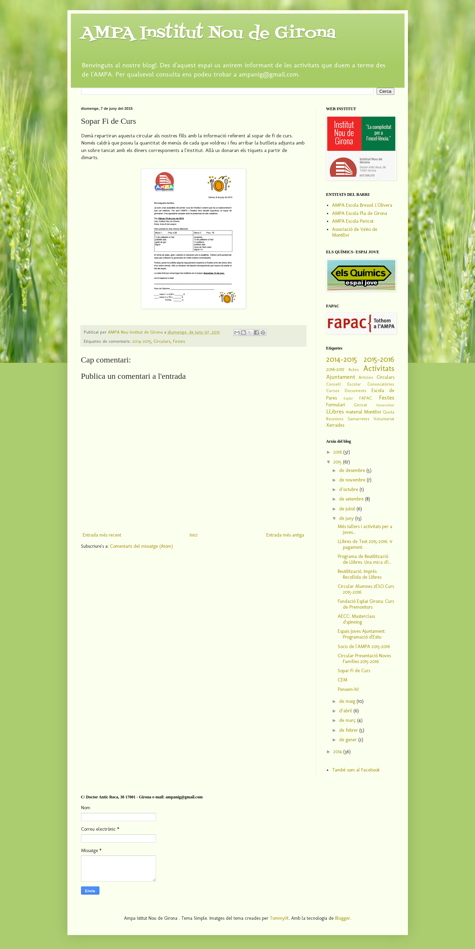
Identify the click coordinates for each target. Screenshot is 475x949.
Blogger (342, 918)
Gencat (360, 404)
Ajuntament (340, 376)
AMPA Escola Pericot (353, 221)
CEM (342, 680)
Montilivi (372, 412)
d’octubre (349, 489)
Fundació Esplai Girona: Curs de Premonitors (366, 604)
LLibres (335, 411)
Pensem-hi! (348, 689)
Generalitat (385, 405)
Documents (355, 390)
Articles (366, 377)
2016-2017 (335, 369)
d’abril (346, 711)
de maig (348, 701)
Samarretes (358, 418)
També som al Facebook (356, 770)
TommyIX (279, 918)
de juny (347, 518)
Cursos (332, 390)
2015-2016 (379, 359)
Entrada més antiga (285, 535)
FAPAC (365, 398)
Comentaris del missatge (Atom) (141, 546)
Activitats (378, 368)
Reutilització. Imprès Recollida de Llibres (359, 574)
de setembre (352, 499)
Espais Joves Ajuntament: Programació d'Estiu (361, 634)
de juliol (348, 509)
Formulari (335, 405)
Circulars (162, 341)
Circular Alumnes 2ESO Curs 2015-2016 (366, 589)
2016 (338, 452)
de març (348, 720)
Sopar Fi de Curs (354, 671)
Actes (353, 369)
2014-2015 (141, 341)
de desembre (352, 470)
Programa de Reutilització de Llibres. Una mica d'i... (365, 559)
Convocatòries (380, 384)
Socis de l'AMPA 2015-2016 (364, 646)
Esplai (348, 398)
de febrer (349, 730)
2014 (338, 752)
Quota (388, 411)
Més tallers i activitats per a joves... (365, 529)
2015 (338, 462)
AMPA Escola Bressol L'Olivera (362, 205)
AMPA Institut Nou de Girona (208, 33)
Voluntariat (384, 418)
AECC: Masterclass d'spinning (356, 619)
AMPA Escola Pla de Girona (359, 213)
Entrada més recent (102, 535)
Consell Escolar (343, 384)
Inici (193, 535)
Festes (179, 341)
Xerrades (335, 425)
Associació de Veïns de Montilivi (354, 232)
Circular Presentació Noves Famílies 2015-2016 (364, 658)
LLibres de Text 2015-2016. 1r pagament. (365, 544)
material (354, 412)
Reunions (335, 418)
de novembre (353, 480)
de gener (348, 740)
